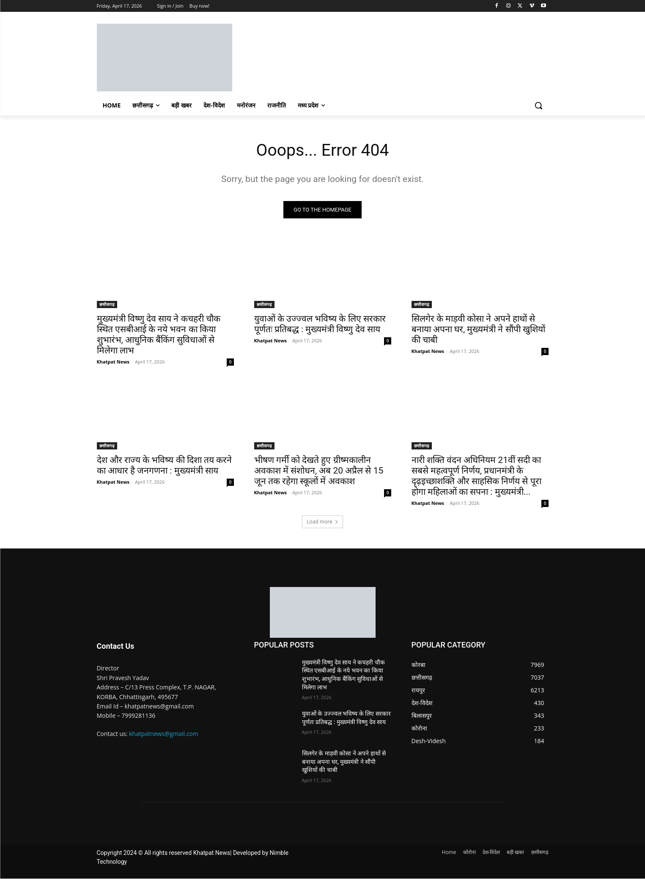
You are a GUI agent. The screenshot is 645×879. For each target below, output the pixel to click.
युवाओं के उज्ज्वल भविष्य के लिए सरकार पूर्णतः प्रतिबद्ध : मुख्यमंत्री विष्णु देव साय (320, 324)
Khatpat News (113, 362)
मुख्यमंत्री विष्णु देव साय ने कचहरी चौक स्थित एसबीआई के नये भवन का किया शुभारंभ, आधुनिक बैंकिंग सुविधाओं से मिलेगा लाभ (158, 335)
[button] (538, 105)
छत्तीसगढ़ (107, 305)
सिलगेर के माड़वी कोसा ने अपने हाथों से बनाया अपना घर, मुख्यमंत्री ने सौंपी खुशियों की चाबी (478, 329)
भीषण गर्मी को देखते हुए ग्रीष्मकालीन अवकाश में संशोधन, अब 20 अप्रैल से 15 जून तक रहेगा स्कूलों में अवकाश (319, 471)
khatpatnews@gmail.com (163, 734)
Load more (322, 522)
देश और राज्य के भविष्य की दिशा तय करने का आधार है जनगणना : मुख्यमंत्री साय (164, 465)
